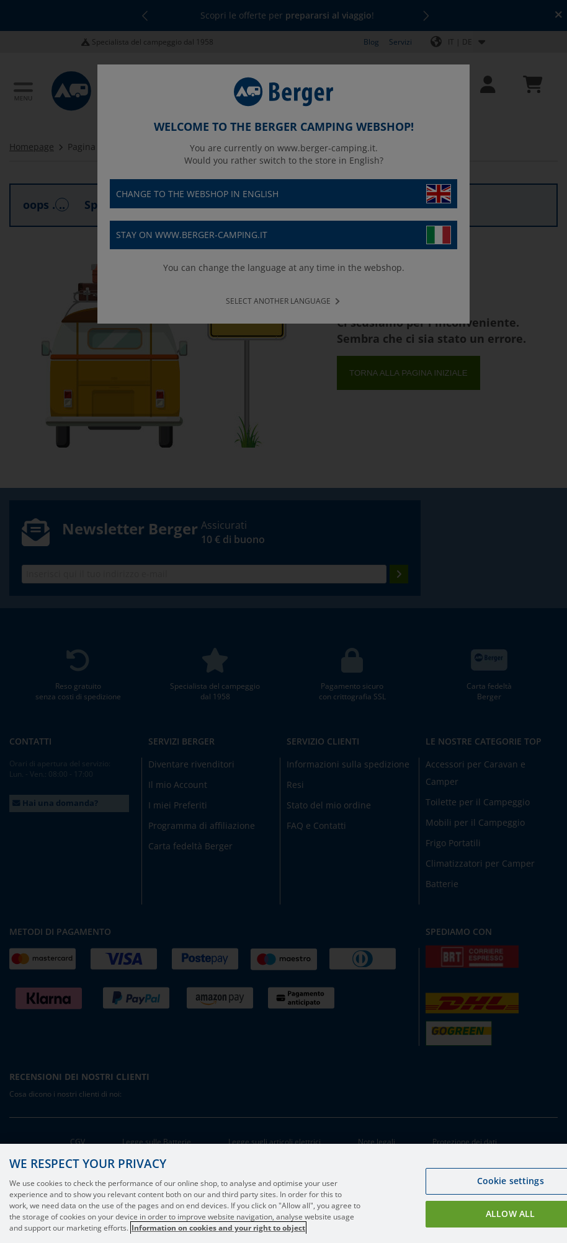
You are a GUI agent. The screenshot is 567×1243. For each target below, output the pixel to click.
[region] (283, 1193)
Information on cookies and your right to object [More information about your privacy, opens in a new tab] (218, 1228)
